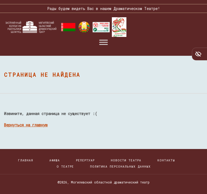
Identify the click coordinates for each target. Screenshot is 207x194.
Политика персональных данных (120, 166)
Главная (25, 160)
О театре (65, 166)
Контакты (166, 160)
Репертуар (85, 160)
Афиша (54, 160)
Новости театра (126, 160)
